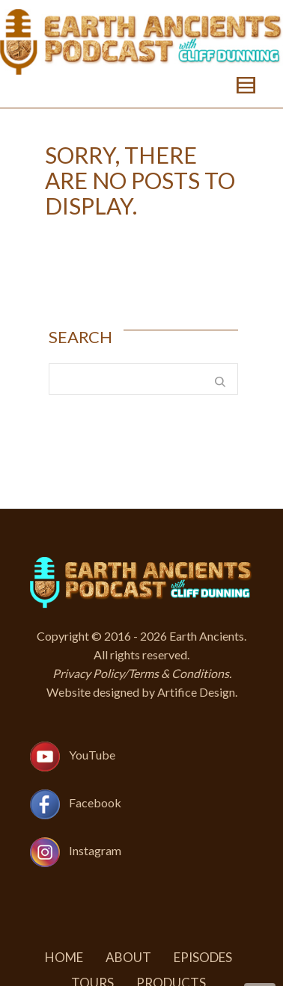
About (128, 957)
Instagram (95, 851)
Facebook (95, 803)
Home (64, 957)
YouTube (92, 755)
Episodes (203, 957)
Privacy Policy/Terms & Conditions (140, 673)
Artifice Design (196, 692)
